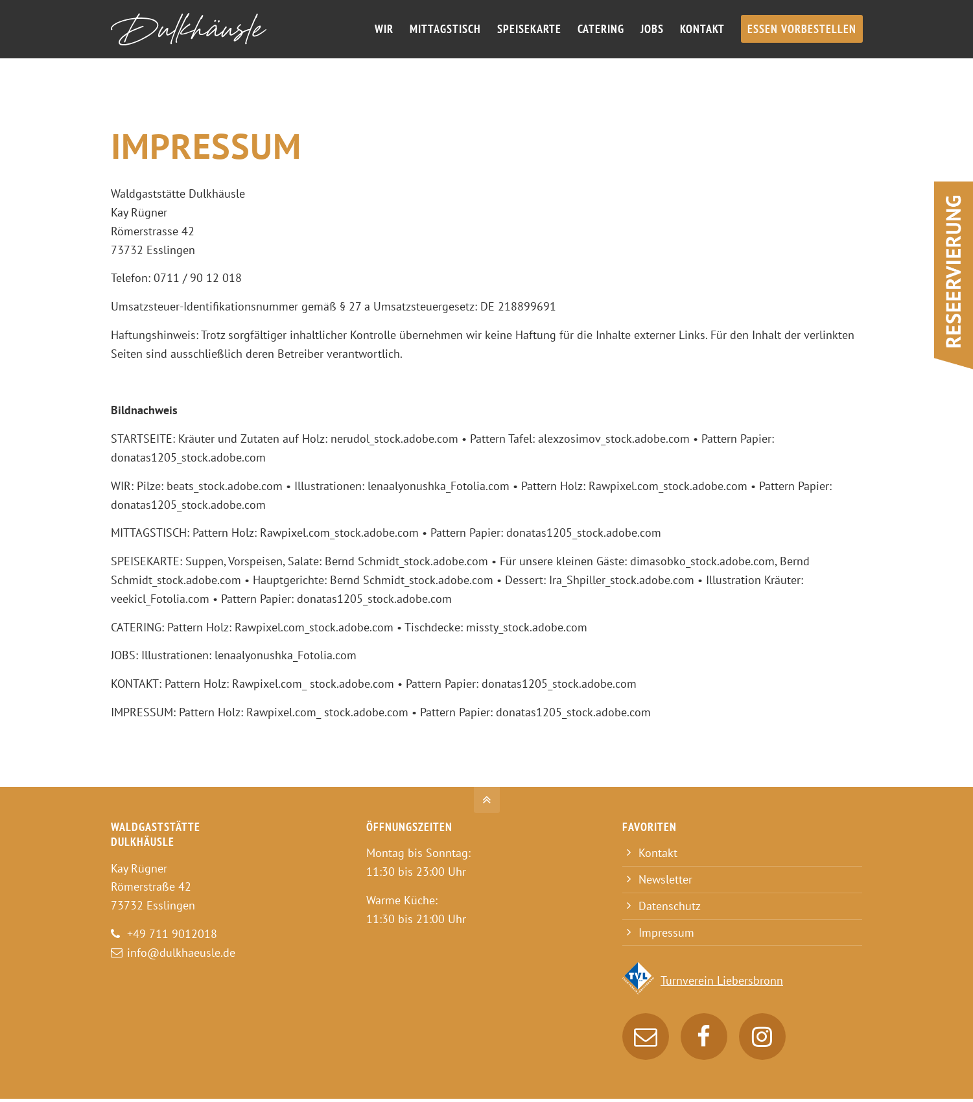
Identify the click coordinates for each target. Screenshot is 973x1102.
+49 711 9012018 (172, 933)
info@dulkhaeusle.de (181, 952)
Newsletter (665, 879)
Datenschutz (670, 905)
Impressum (666, 932)
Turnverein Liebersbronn (722, 980)
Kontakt (658, 852)
